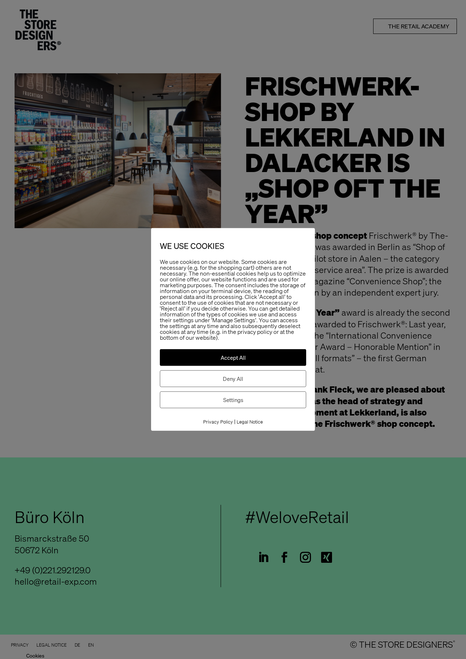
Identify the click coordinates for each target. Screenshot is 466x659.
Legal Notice (250, 422)
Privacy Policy (218, 422)
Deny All (233, 378)
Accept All (233, 357)
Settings (233, 399)
